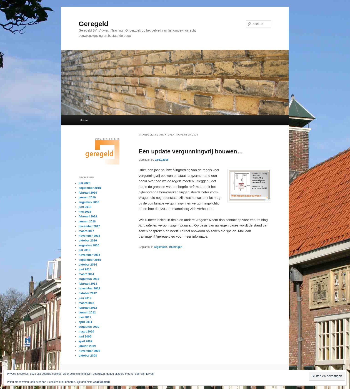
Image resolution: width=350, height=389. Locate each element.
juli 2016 (84, 250)
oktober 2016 (88, 240)
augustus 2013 (89, 279)
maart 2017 (86, 231)
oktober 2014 (88, 264)
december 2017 (89, 226)
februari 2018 (88, 216)
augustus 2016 (89, 245)
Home (84, 120)
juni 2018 (85, 207)
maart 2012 (86, 303)
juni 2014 (85, 269)
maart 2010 (86, 331)
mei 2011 (85, 317)
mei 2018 (85, 211)
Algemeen (160, 247)
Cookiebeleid (101, 382)
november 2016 (89, 235)
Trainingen (175, 247)
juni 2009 (85, 336)
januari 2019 (87, 197)
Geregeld (93, 23)
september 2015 (90, 259)
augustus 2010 (89, 326)
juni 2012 (85, 298)
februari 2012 (88, 307)
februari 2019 (88, 192)
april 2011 (85, 322)
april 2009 (85, 341)
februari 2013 (88, 283)
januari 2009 (87, 346)
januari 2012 (87, 312)
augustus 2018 (89, 202)
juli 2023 (84, 183)
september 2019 (90, 188)
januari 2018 (87, 221)
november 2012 (89, 288)
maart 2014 (86, 274)
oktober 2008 (88, 355)
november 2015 (89, 254)
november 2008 (89, 350)
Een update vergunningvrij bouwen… (191, 151)
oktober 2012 (88, 293)
